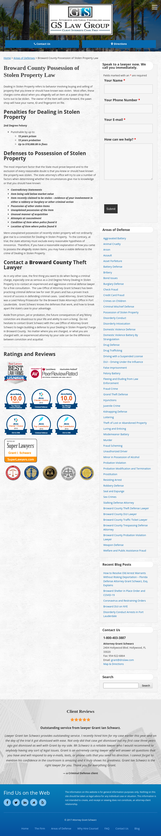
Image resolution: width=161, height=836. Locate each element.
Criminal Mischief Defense (118, 306)
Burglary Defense (113, 284)
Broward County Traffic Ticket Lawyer (125, 519)
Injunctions (109, 400)
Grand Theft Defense (115, 394)
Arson (106, 249)
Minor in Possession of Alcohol (121, 457)
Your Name (114, 80)
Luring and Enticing (114, 428)
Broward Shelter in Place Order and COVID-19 (124, 593)
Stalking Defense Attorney (118, 502)
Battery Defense (112, 266)
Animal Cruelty (112, 244)
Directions (119, 44)
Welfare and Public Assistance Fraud (124, 550)
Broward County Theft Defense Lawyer (126, 508)
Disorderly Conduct (114, 318)
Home (25, 828)
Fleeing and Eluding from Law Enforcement (120, 381)
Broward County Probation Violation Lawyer (124, 537)
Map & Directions (113, 664)
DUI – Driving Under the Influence (123, 362)
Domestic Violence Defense (119, 329)
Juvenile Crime (111, 405)
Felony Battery (111, 373)
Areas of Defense (61, 828)
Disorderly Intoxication (116, 323)
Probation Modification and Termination (127, 468)
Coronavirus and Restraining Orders (124, 600)
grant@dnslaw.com (122, 660)
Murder (107, 440)
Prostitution (110, 474)
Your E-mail (114, 119)
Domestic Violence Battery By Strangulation (120, 337)
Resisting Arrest (112, 479)
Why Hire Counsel (87, 828)
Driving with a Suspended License (123, 356)
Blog (137, 828)
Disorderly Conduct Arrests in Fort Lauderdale (123, 614)
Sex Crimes (109, 497)
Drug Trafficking (112, 350)
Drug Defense (111, 345)
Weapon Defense (113, 545)
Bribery (107, 272)
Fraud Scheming (112, 445)
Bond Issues (110, 278)
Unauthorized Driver (115, 451)
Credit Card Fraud (113, 295)
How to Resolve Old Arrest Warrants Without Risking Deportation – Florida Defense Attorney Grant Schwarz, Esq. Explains (125, 579)
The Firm (40, 828)
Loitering (108, 417)
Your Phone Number (122, 100)
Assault (107, 255)
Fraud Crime (110, 388)
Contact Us (42, 44)
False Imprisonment (115, 367)
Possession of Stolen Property (120, 312)
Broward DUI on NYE (115, 606)
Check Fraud (110, 289)
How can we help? (120, 139)
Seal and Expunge (113, 491)
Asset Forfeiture (112, 261)
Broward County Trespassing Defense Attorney (125, 527)
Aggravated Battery (114, 238)
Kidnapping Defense (115, 411)
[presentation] (125, 191)
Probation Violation (114, 462)
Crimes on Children (114, 301)
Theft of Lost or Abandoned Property (125, 423)
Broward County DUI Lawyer (120, 514)
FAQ (107, 828)
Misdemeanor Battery (116, 434)
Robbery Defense (113, 485)
